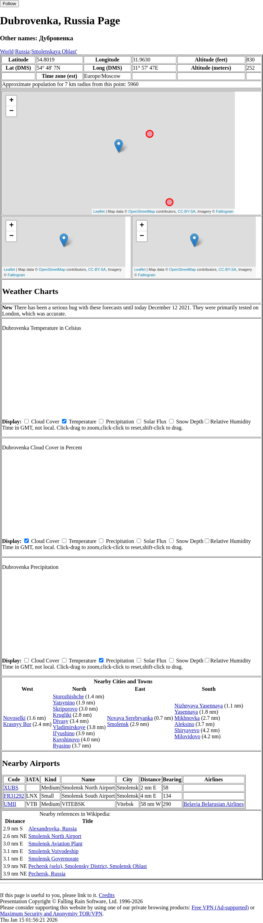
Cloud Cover (45, 421)
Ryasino (62, 746)
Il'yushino (63, 733)
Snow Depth (189, 421)
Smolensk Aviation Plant (55, 844)
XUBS (11, 788)
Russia (22, 51)
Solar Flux (154, 421)
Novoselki (14, 718)
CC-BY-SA (187, 211)
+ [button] (11, 101)
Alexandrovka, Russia (52, 828)
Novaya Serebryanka (130, 718)
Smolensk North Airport (55, 836)
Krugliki (62, 715)
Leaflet (99, 211)
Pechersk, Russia (46, 874)
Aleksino (184, 724)
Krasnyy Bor (17, 724)
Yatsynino (64, 702)
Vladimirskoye (69, 727)
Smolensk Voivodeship (53, 851)
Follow (9, 3)
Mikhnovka (187, 718)
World (7, 51)
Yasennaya (186, 712)
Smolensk (118, 724)
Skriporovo (65, 709)
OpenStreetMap (141, 211)
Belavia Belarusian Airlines (214, 804)
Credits (106, 895)
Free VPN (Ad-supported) (220, 907)
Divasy (60, 721)
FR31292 (14, 796)
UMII (10, 804)
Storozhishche (68, 696)
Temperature (83, 421)
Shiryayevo (186, 730)
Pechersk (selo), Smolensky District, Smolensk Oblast (87, 866)
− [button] (11, 111)
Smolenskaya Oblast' (54, 51)
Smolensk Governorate (53, 859)
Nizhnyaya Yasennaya (198, 706)
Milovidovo (187, 736)
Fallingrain (225, 211)
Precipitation (120, 421)
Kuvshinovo (66, 739)
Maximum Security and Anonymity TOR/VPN (51, 914)
